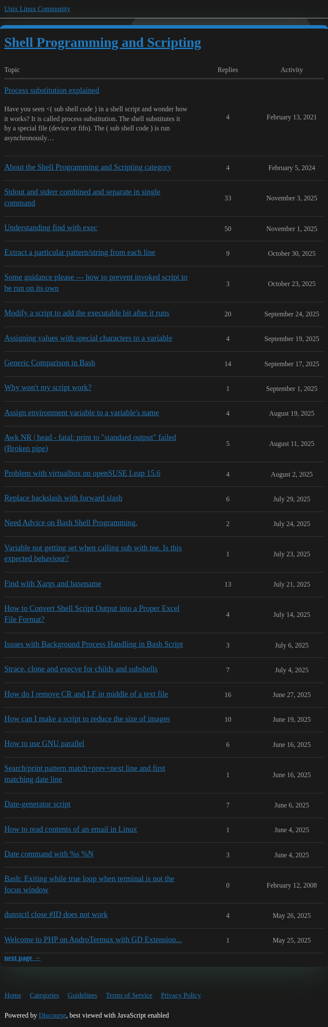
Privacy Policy (181, 995)
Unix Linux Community (37, 8)
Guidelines (82, 995)
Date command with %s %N (49, 854)
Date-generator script (37, 804)
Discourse (52, 1015)
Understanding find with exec (50, 227)
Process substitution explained (51, 90)
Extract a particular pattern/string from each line (79, 252)
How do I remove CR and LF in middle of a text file (86, 694)
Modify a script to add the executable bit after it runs (86, 313)
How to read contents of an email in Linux (70, 829)
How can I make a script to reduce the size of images (87, 719)
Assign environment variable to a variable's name (81, 412)
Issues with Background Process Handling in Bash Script (93, 644)
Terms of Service (129, 995)
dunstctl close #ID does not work (56, 914)
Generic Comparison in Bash (49, 363)
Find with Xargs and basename (52, 583)
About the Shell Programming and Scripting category (88, 167)
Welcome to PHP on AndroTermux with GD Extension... (93, 939)
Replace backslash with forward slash (63, 498)
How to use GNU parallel (44, 743)
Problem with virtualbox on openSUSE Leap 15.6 (82, 473)
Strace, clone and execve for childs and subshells (81, 669)
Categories (44, 995)
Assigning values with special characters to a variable (88, 338)
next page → (22, 957)
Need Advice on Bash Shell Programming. (71, 522)
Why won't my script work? (47, 387)
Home (13, 995)
